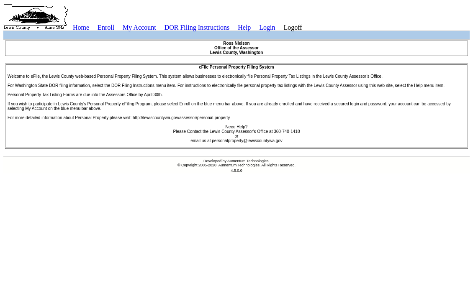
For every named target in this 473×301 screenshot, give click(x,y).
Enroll (106, 27)
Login (267, 27)
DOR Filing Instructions (197, 27)
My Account (139, 27)
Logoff (293, 27)
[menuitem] (81, 27)
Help (244, 27)
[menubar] (187, 27)
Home (81, 27)
